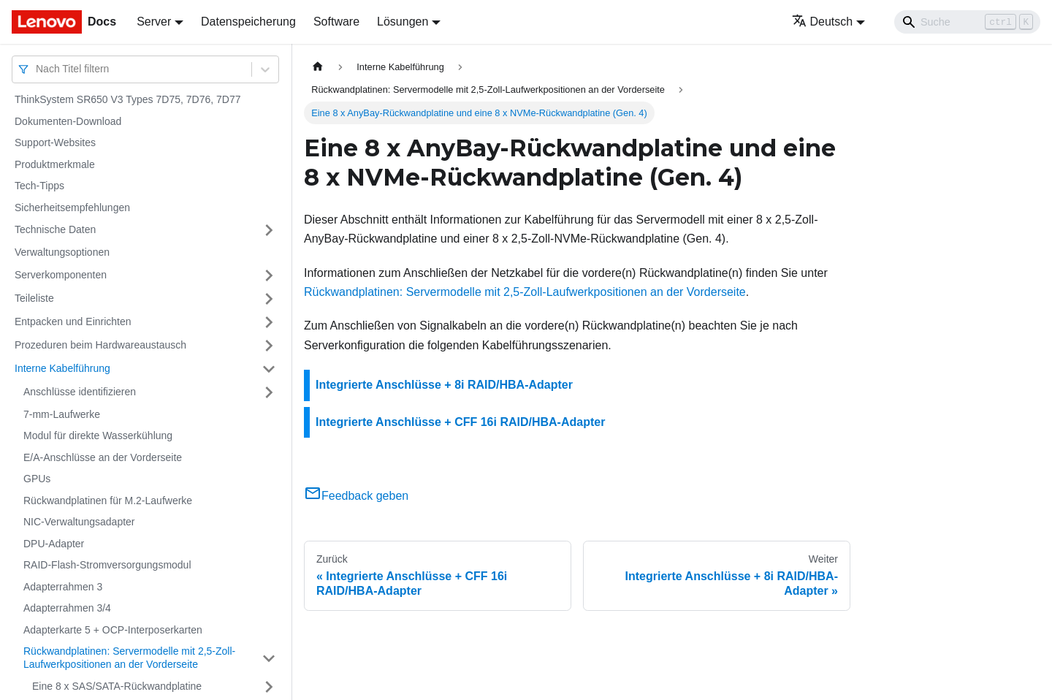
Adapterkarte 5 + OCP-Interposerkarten (112, 630)
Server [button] (154, 21)
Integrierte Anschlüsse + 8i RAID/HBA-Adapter (444, 384)
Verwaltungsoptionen (62, 252)
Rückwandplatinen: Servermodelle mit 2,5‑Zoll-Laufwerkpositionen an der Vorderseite (129, 657)
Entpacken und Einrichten (73, 321)
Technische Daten (55, 229)
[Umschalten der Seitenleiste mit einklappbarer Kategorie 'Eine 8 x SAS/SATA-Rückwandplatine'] (269, 687)
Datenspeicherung (248, 21)
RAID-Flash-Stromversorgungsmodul (107, 565)
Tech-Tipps (39, 185)
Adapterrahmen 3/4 (67, 608)
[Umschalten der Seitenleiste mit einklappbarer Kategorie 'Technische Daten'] (269, 230)
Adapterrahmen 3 (62, 587)
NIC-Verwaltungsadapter (79, 522)
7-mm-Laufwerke (61, 414)
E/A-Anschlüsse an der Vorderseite (102, 457)
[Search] (967, 22)
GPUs (36, 478)
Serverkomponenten (61, 275)
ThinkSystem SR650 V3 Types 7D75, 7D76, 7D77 (127, 99)
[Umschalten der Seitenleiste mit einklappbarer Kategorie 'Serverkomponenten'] (269, 275)
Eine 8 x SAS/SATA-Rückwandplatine (117, 686)
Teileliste (34, 298)
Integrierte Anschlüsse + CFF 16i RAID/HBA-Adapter (460, 422)
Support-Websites (55, 142)
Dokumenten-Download (68, 121)
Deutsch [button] (822, 21)
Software (336, 21)
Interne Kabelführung (62, 368)
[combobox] (37, 69)
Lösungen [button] (402, 21)
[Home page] (318, 67)
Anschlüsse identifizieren (79, 391)
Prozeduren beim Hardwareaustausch (100, 345)
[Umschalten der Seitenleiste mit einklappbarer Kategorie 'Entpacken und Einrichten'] (269, 322)
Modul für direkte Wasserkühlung (97, 435)
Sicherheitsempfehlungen (72, 207)
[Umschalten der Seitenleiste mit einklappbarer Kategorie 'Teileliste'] (269, 299)
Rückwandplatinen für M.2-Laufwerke (107, 500)
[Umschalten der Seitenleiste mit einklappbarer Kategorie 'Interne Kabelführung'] (269, 369)
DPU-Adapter (53, 543)
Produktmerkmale (55, 164)
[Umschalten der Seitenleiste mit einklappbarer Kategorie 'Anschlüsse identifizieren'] (269, 392)
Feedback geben (356, 496)
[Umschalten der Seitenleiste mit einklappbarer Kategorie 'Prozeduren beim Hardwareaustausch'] (269, 345)
